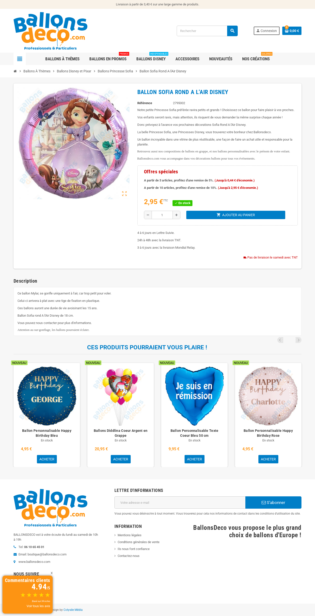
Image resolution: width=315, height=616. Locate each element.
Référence (144, 103)
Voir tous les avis (38, 606)
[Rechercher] (207, 31)
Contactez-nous (129, 556)
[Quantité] (162, 215)
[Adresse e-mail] (179, 502)
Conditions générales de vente (138, 542)
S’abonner (273, 502)
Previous (292, 340)
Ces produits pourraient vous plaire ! (147, 347)
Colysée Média (73, 610)
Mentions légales (130, 535)
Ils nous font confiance (134, 549)
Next (298, 340)
